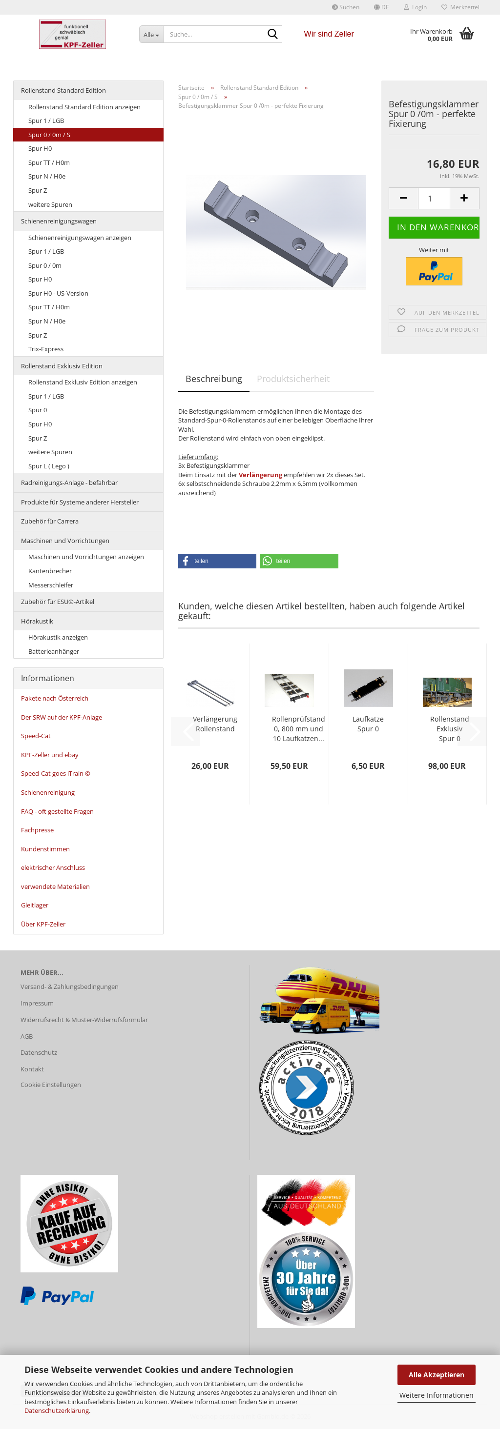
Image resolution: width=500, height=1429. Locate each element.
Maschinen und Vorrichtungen (65, 540)
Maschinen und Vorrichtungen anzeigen (86, 556)
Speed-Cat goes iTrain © (55, 773)
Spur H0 (40, 148)
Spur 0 (37, 409)
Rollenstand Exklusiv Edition (62, 366)
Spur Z (37, 190)
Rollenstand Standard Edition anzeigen (84, 106)
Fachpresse (37, 829)
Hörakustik (37, 621)
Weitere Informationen (436, 1395)
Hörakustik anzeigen (58, 637)
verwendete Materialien (55, 886)
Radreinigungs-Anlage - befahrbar (69, 482)
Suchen (345, 7)
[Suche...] (151, 34)
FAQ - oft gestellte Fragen (57, 811)
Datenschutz (39, 1052)
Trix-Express (45, 348)
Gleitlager (34, 905)
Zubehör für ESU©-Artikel (57, 601)
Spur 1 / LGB (46, 120)
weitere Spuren (50, 204)
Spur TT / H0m (49, 162)
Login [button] (415, 7)
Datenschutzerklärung (56, 1410)
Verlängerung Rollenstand (215, 723)
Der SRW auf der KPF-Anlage (61, 717)
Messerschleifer (50, 585)
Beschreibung (214, 378)
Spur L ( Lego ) (48, 466)
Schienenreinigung (48, 792)
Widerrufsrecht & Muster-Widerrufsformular (84, 1019)
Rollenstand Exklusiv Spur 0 (449, 728)
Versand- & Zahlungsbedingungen (70, 986)
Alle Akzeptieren (436, 1374)
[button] (381, 7)
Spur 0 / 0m (45, 265)
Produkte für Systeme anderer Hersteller (80, 502)
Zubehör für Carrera (50, 521)
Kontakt (32, 1069)
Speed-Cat (36, 735)
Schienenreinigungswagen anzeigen (79, 237)
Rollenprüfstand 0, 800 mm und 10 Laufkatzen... (298, 728)
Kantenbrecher (50, 570)
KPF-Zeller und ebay (50, 754)
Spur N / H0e (46, 176)
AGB (27, 1036)
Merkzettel (460, 7)
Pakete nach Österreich (54, 698)
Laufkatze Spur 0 (368, 723)
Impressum (37, 1003)
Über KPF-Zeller (43, 924)
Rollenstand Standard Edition (63, 90)
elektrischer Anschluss (53, 867)
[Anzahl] (434, 198)
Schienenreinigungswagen (59, 221)
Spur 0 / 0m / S (49, 134)
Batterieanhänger (53, 651)
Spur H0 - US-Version (58, 293)
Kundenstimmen (45, 849)
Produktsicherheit (293, 378)
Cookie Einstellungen (51, 1084)
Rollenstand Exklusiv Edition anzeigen (82, 382)
